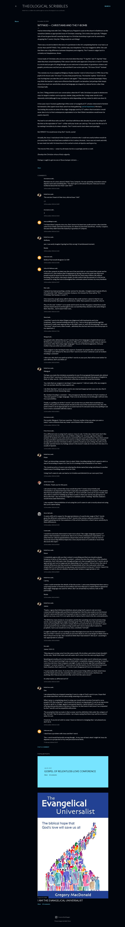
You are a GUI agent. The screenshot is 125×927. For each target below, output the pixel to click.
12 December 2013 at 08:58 (51, 640)
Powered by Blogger (62, 917)
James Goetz (47, 481)
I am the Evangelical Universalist (60, 900)
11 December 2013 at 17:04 (51, 425)
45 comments (46, 904)
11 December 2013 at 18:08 (51, 476)
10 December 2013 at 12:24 (51, 251)
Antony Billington (49, 221)
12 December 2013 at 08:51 (51, 597)
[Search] (107, 6)
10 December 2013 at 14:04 (51, 262)
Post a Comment (43, 747)
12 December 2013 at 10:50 (51, 681)
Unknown (46, 256)
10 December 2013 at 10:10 (51, 216)
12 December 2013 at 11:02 (51, 725)
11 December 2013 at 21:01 (51, 507)
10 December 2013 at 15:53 (51, 311)
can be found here (88, 106)
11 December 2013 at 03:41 (51, 362)
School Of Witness (49, 268)
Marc (45, 288)
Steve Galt (47, 513)
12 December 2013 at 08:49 (51, 572)
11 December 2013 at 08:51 (51, 411)
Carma (46, 530)
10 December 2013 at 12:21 (51, 231)
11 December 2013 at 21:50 (51, 525)
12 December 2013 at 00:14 (51, 544)
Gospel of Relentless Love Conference (70, 771)
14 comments (53, 775)
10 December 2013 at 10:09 (51, 204)
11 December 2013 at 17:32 (51, 448)
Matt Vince (67, 921)
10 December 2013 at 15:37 (51, 282)
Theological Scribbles (45, 6)
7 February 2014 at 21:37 (51, 742)
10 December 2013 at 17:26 (51, 331)
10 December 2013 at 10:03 (51, 188)
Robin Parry (47, 194)
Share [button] (17, 21)
